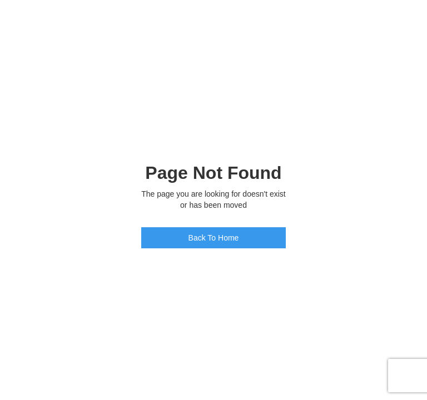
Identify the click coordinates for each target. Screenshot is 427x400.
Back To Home (213, 237)
